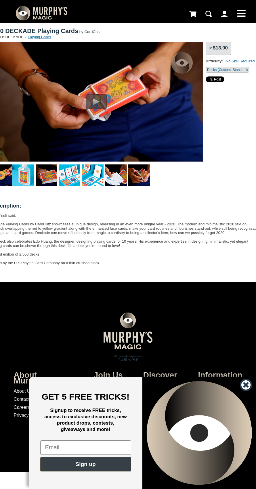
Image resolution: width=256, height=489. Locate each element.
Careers (22, 407)
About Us (23, 391)
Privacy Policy (28, 415)
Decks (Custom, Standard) (227, 70)
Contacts (23, 399)
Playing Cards (39, 37)
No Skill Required (240, 61)
